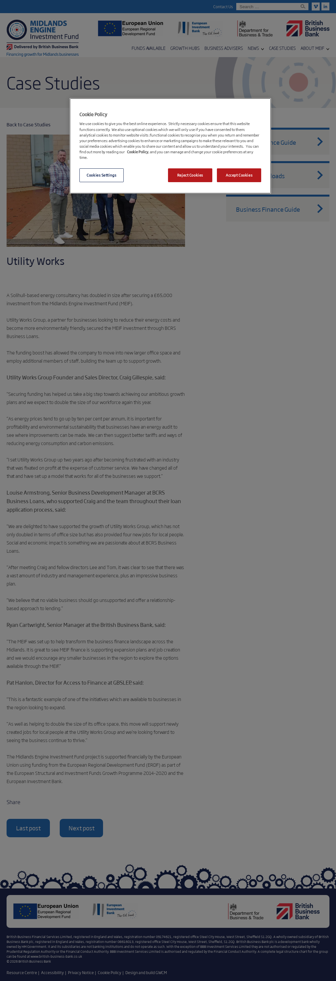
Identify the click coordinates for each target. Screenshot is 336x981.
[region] (170, 146)
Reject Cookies (190, 175)
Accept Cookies (239, 175)
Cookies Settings (101, 175)
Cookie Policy (137, 151)
